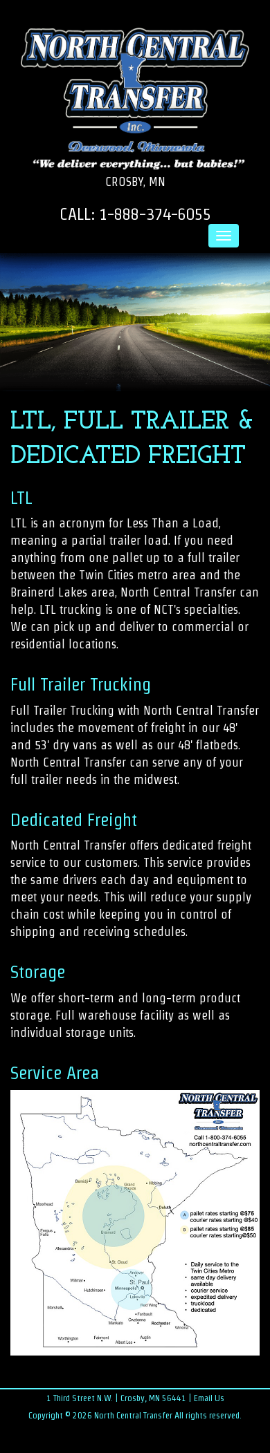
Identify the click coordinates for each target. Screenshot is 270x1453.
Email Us (209, 1398)
